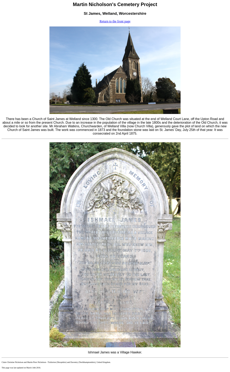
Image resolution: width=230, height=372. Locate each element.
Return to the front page (115, 21)
